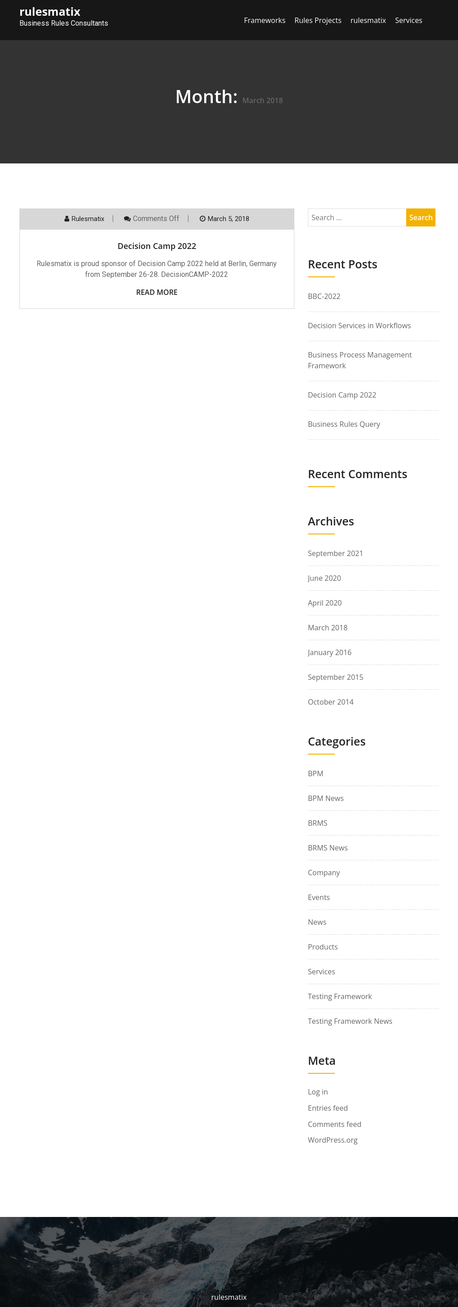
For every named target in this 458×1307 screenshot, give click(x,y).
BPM (315, 773)
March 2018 (328, 628)
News (317, 922)
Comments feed (335, 1124)
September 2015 (335, 677)
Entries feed (328, 1108)
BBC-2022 (324, 296)
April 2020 (325, 603)
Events (319, 897)
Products (323, 947)
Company (324, 872)
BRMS (317, 823)
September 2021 (335, 553)
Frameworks (264, 20)
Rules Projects (317, 20)
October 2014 (331, 702)
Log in (318, 1092)
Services (408, 20)
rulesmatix (368, 20)
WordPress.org (332, 1140)
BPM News (326, 798)
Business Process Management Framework (360, 360)
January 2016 (330, 652)
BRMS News (328, 848)
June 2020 (324, 578)
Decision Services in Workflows (359, 325)
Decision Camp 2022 (157, 245)
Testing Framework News (350, 1021)
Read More (157, 292)
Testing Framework (340, 996)
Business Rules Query (344, 424)
